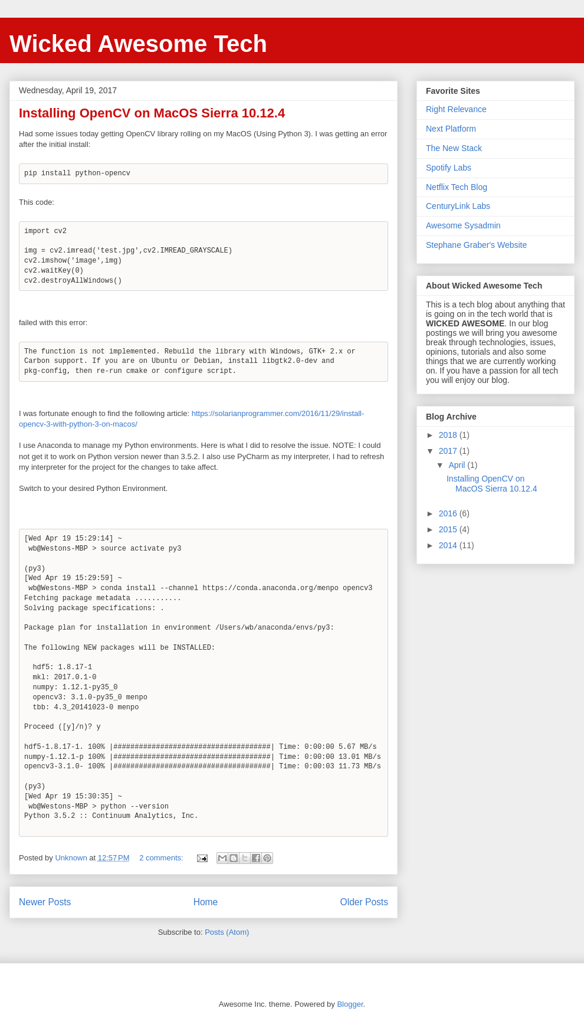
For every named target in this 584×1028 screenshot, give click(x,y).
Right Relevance (456, 109)
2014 (449, 545)
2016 (449, 513)
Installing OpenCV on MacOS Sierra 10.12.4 (152, 113)
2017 (449, 451)
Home (205, 902)
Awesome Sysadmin (463, 225)
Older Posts (364, 902)
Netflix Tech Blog (456, 187)
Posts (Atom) (227, 932)
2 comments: (162, 857)
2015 (449, 529)
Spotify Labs (448, 167)
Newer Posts (45, 902)
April (457, 465)
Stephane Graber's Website (476, 245)
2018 (449, 435)
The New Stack (454, 148)
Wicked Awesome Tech (138, 44)
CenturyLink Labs (458, 206)
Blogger (350, 1004)
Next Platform (451, 128)
